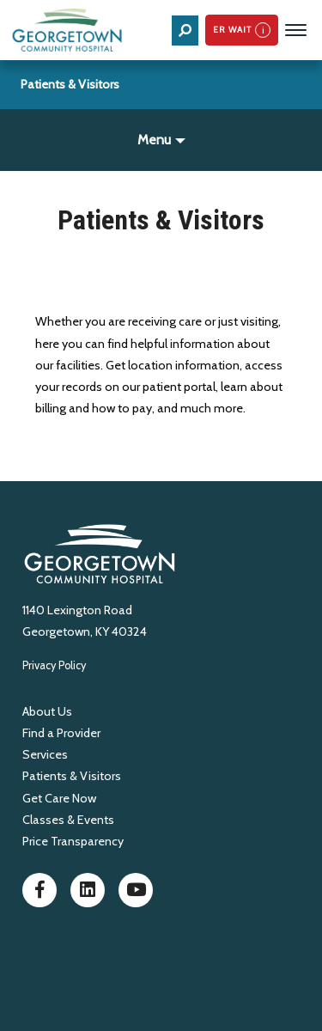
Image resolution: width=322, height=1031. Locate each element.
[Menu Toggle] (295, 30)
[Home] (69, 30)
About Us (47, 711)
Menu (154, 139)
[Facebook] (39, 893)
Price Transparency (73, 841)
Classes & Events (68, 819)
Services (45, 754)
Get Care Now (59, 798)
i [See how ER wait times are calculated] (263, 29)
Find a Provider (61, 733)
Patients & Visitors (70, 84)
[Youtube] (135, 893)
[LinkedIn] (87, 893)
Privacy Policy (54, 665)
